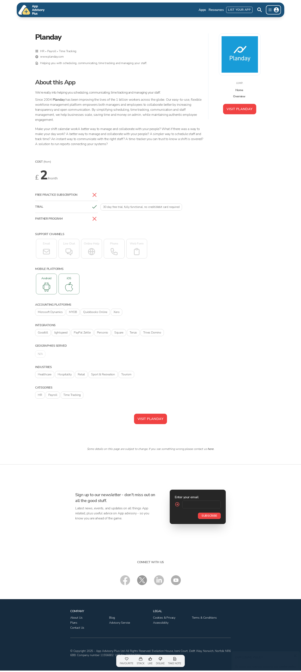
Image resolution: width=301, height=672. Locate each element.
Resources (216, 10)
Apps (202, 10)
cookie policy (286, 665)
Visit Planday (240, 109)
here (210, 449)
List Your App (239, 10)
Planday (59, 99)
